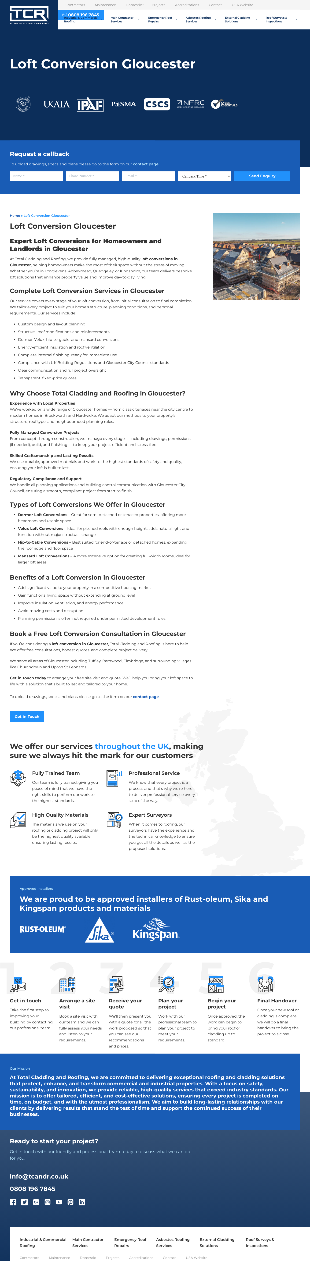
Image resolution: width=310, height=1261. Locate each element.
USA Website (242, 5)
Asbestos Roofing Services (201, 19)
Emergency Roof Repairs (162, 19)
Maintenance (105, 5)
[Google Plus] (38, 1203)
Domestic (135, 5)
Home (15, 216)
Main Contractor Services (125, 19)
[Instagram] (50, 1203)
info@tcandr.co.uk (39, 1176)
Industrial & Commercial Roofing (83, 19)
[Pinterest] (73, 1203)
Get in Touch (27, 716)
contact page (146, 164)
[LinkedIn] (84, 1203)
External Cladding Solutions (241, 19)
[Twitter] (27, 1203)
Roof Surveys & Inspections (281, 19)
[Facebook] (15, 1203)
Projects (158, 5)
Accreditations (187, 5)
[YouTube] (61, 1203)
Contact (215, 5)
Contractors (75, 5)
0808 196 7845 (32, 1189)
